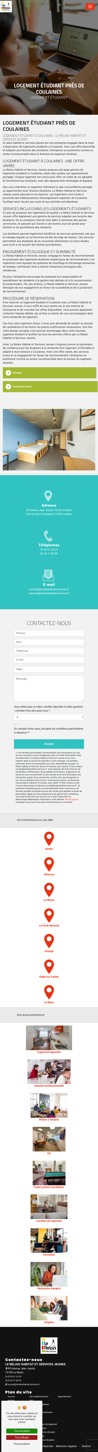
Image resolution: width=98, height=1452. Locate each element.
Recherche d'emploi (46, 1432)
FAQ (31, 1400)
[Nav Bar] (90, 6)
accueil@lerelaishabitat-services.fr (49, 589)
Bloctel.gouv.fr (71, 790)
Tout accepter (22, 1430)
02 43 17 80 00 (49, 553)
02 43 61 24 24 (49, 549)
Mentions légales (66, 1446)
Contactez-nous (19, 377)
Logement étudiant (45, 1440)
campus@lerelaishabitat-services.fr (49, 593)
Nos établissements (39, 1396)
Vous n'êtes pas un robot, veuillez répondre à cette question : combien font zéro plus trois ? (48, 699)
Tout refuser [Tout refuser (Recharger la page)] (22, 1437)
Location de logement (47, 1424)
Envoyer (49, 734)
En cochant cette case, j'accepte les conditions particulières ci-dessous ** (48, 721)
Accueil (14, 363)
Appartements (64, 1396)
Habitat (11, 1400)
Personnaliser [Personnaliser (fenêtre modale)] (22, 1443)
